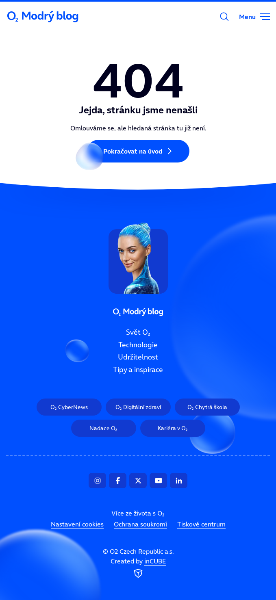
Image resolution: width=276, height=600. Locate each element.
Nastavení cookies (77, 524)
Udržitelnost (138, 357)
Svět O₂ (138, 332)
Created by (138, 568)
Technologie (138, 344)
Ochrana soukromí (140, 524)
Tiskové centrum (201, 524)
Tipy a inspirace (138, 369)
